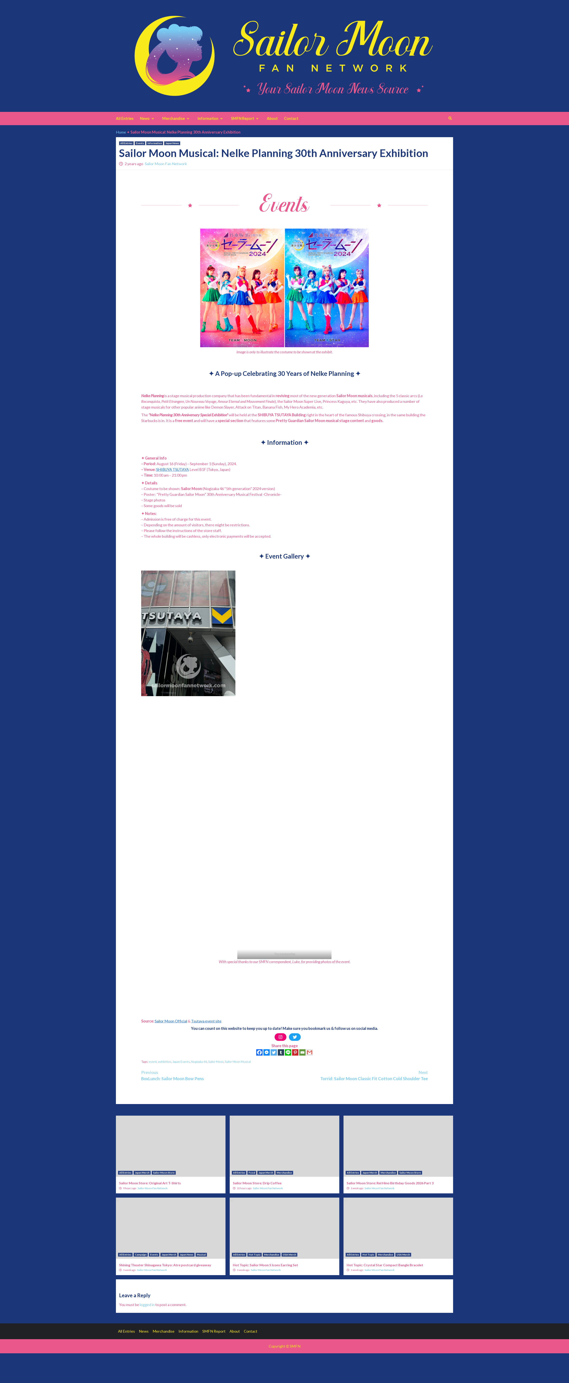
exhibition (164, 1061)
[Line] (288, 1052)
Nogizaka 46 (199, 1061)
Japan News (172, 143)
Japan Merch (142, 1172)
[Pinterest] (295, 1052)
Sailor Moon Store (163, 1172)
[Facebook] (259, 1052)
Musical (201, 1254)
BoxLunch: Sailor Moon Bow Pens (212, 1075)
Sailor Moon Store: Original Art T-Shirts (150, 1183)
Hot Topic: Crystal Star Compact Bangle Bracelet (385, 1265)
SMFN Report (245, 118)
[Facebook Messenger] (266, 1052)
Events (140, 143)
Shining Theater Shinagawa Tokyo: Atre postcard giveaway (165, 1265)
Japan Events (181, 1061)
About (272, 118)
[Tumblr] (281, 1052)
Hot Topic (254, 1254)
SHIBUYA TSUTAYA (172, 469)
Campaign (140, 1254)
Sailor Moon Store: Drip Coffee (257, 1183)
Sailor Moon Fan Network (166, 163)
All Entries (125, 118)
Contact (291, 118)
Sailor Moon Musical (238, 1061)
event (153, 1061)
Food (252, 1172)
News (148, 118)
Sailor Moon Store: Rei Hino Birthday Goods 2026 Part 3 (390, 1183)
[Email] (302, 1052)
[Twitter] (274, 1052)
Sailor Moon (216, 1061)
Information (211, 118)
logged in (147, 1304)
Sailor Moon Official (171, 1021)
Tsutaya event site (206, 1021)
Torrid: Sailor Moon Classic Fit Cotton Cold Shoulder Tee (356, 1075)
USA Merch (289, 1254)
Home (121, 132)
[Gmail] (309, 1052)
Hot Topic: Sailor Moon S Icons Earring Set (265, 1265)
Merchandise (176, 118)
